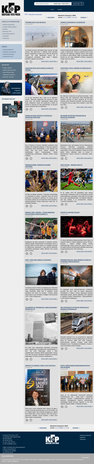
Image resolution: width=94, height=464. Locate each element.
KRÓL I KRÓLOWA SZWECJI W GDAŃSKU (38, 260)
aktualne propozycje (8, 24)
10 (76, 17)
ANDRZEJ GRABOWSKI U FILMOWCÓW (72, 22)
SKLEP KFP (5, 65)
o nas (52, 9)
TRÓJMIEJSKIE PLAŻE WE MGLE (35, 22)
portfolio (5, 29)
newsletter (6, 36)
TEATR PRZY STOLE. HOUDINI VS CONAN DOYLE (75, 68)
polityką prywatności (44, 459)
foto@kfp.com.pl (11, 444)
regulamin (82, 437)
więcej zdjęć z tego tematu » (49, 61)
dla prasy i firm (7, 31)
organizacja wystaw (8, 54)
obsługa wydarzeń (8, 49)
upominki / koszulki (8, 77)
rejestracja (6, 38)
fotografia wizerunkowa (9, 52)
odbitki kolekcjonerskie (9, 70)
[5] (69, 17)
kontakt (60, 9)
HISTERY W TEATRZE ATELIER (69, 212)
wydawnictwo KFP (8, 56)
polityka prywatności (85, 435)
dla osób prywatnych (9, 33)
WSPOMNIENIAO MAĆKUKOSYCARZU (16, 91)
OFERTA (4, 46)
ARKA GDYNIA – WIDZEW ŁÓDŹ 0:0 (71, 165)
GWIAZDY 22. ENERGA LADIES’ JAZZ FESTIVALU (40, 365)
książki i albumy (7, 68)
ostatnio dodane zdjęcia (9, 27)
